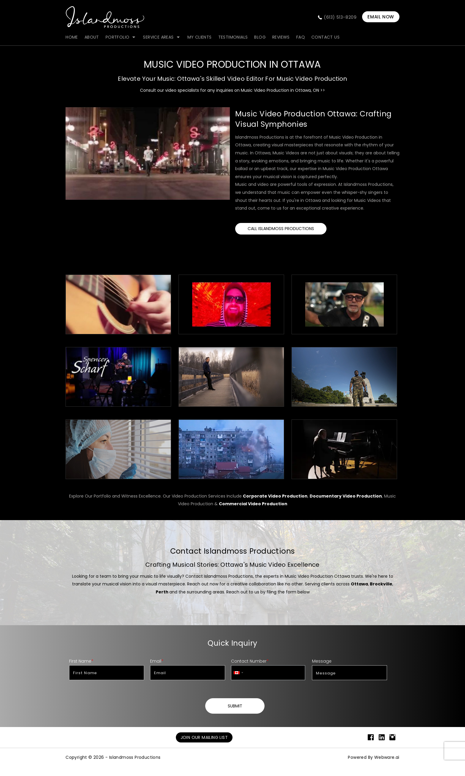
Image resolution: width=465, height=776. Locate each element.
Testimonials (233, 37)
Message (322, 661)
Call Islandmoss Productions (281, 229)
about (92, 37)
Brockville (381, 584)
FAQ (300, 37)
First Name (81, 661)
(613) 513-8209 (340, 17)
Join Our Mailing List (204, 737)
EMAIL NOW (380, 17)
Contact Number (250, 661)
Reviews (281, 37)
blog (260, 37)
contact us (325, 37)
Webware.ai (386, 757)
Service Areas (158, 37)
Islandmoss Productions (135, 757)
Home (72, 37)
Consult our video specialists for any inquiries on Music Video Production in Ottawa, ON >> (232, 90)
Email (156, 661)
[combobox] (238, 673)
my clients (199, 37)
